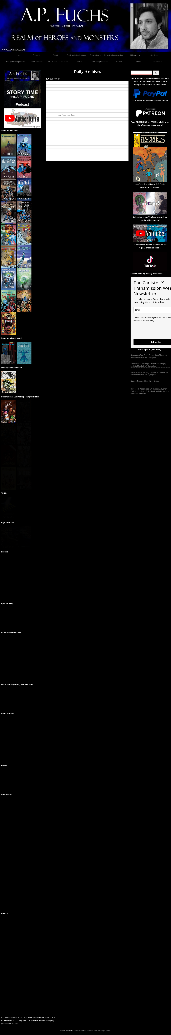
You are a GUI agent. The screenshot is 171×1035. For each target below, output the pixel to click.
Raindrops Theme (104, 1030)
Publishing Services (99, 62)
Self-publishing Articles (15, 62)
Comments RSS (91, 1030)
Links (79, 62)
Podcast (36, 55)
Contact (138, 62)
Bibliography (135, 55)
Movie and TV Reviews (58, 62)
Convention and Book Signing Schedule (106, 55)
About (55, 55)
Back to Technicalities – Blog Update (145, 381)
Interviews (154, 55)
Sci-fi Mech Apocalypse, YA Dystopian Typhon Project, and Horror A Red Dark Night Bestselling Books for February (150, 391)
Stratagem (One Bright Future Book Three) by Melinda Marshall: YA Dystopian (149, 356)
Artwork (119, 62)
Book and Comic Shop (76, 55)
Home (17, 55)
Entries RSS (77, 1030)
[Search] (156, 73)
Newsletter (157, 62)
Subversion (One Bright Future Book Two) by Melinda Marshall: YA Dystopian (148, 365)
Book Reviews (37, 62)
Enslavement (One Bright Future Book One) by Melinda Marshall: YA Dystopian (149, 373)
